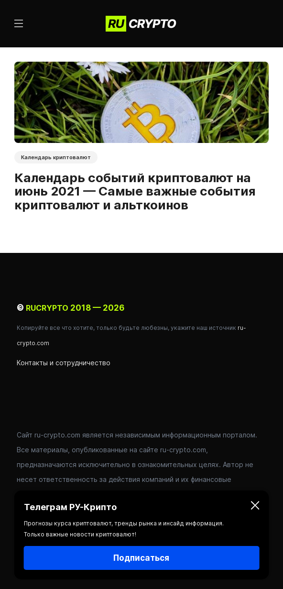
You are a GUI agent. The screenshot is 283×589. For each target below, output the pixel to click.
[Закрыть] (255, 507)
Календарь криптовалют (56, 157)
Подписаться (141, 558)
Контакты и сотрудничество (63, 363)
